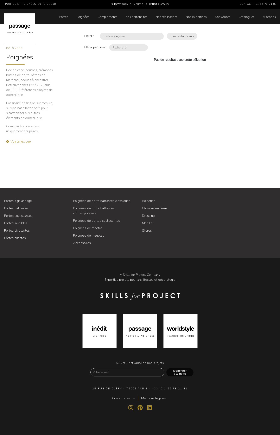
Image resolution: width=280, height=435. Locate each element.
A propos (269, 17)
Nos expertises (196, 17)
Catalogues (247, 17)
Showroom (222, 17)
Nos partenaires (136, 17)
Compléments (107, 17)
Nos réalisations (167, 17)
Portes (63, 17)
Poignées (82, 17)
